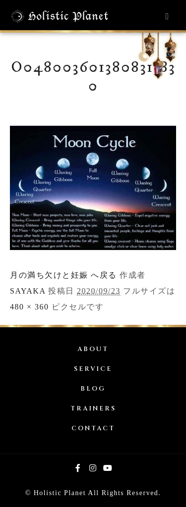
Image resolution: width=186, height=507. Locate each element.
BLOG (93, 389)
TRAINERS (93, 409)
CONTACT (93, 428)
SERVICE (93, 369)
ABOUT (93, 349)
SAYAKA (28, 291)
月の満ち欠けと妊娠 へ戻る (63, 275)
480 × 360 (29, 307)
